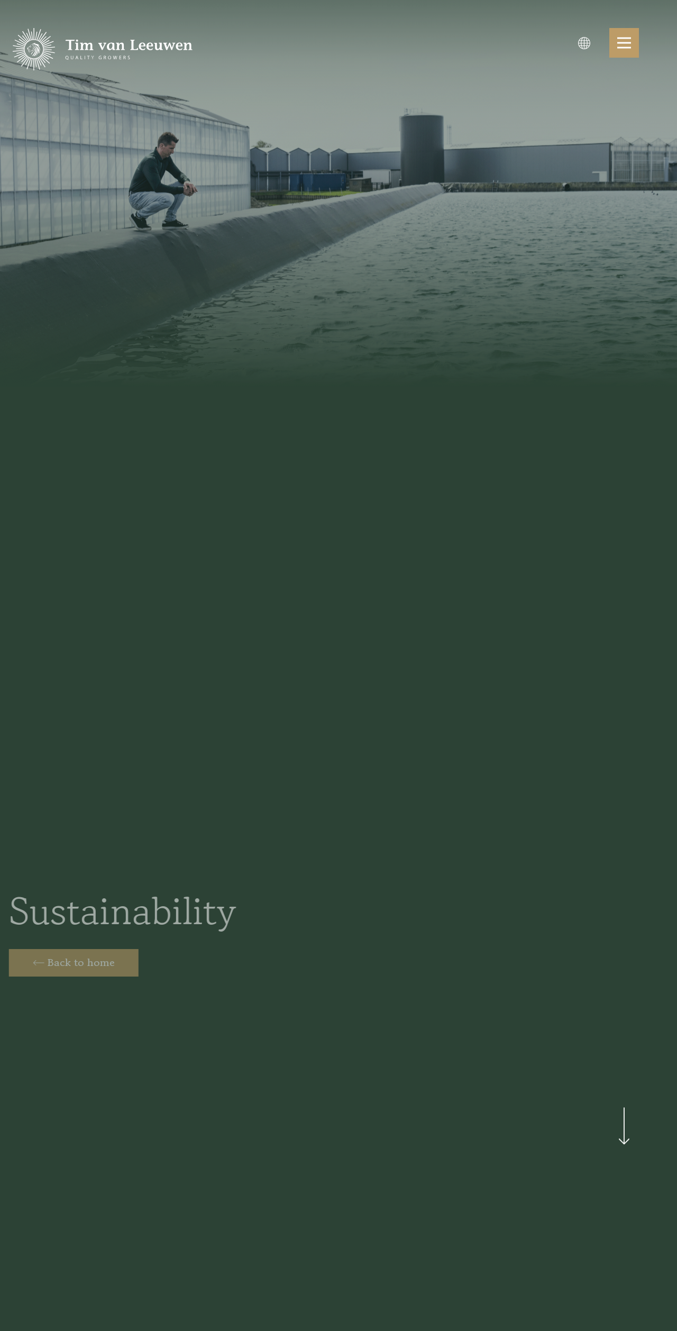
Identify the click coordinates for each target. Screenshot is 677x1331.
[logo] (103, 49)
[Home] (71, 963)
